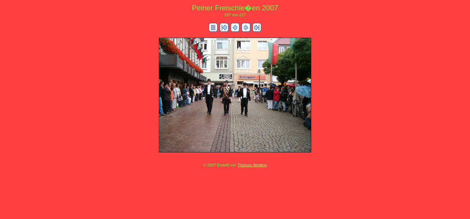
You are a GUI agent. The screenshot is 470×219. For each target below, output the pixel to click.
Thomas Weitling (252, 165)
